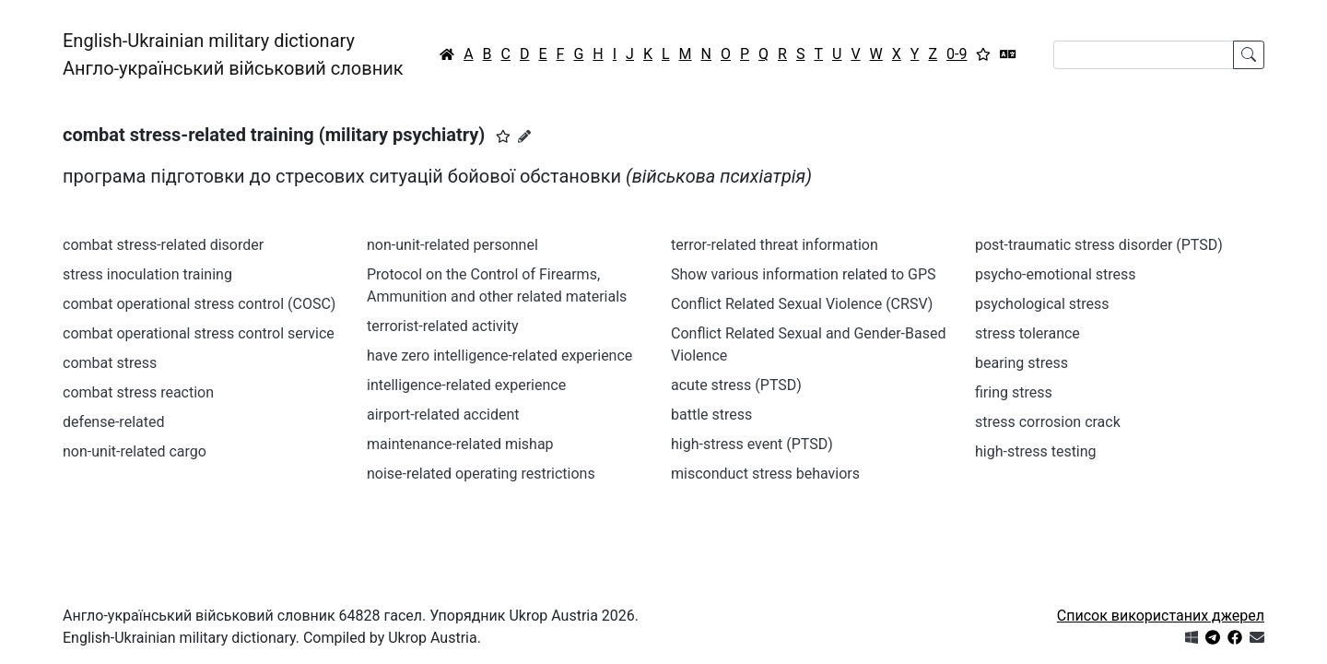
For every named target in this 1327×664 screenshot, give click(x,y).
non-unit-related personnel (452, 245)
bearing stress (1021, 363)
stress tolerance (1027, 333)
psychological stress (1042, 304)
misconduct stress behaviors (765, 473)
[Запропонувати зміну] (524, 136)
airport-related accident (443, 414)
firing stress (1013, 392)
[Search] (1143, 55)
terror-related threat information (774, 245)
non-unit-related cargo (134, 451)
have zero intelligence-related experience (499, 355)
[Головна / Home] (447, 54)
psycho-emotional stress (1055, 274)
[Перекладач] (1008, 54)
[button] (503, 136)
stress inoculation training (147, 274)
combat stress (110, 363)
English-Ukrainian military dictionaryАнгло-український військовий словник (233, 54)
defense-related (113, 422)
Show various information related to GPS (803, 274)
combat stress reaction (138, 392)
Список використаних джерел (1160, 615)
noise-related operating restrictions (481, 473)
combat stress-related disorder (163, 245)
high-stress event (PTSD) (752, 444)
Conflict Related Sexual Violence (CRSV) (802, 304)
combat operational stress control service (199, 333)
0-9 (956, 54)
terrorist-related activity (442, 326)
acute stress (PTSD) (736, 385)
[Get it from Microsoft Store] (1191, 637)
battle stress (711, 414)
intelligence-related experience (466, 385)
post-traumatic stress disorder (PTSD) (1099, 245)
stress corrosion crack (1048, 422)
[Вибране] (983, 54)
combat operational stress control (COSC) (199, 304)
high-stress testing (1036, 451)
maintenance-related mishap (460, 444)
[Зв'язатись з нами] (1257, 637)
